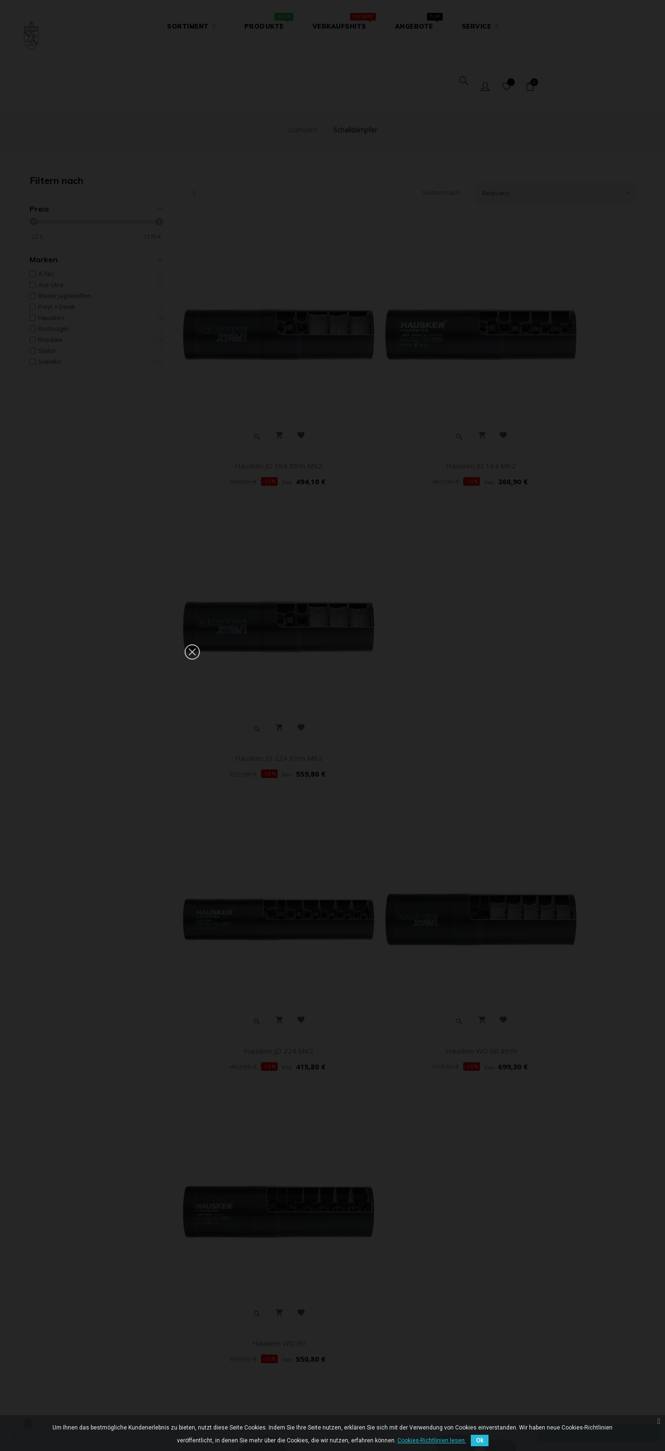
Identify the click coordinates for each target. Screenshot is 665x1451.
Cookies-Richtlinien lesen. (431, 1440)
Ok (479, 1440)
